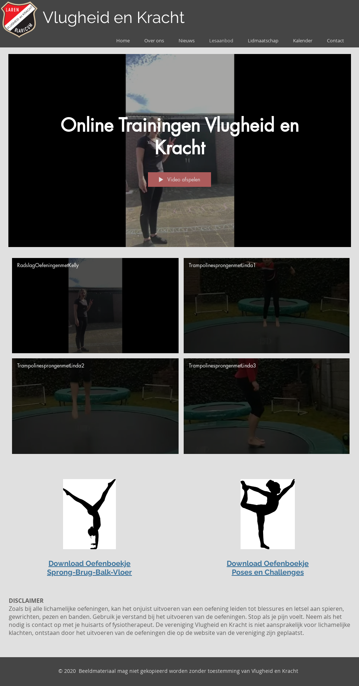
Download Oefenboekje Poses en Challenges (268, 568)
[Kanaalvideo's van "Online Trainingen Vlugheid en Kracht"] (180, 358)
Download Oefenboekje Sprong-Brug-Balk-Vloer (89, 568)
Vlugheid (76, 17)
